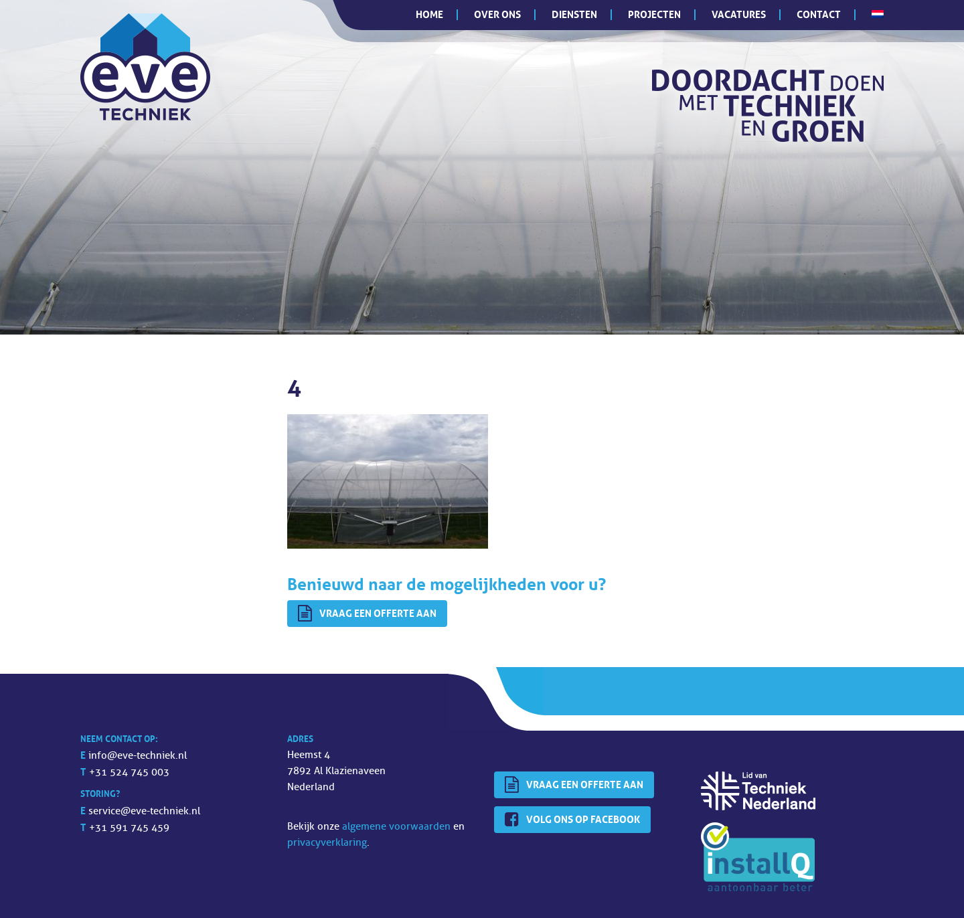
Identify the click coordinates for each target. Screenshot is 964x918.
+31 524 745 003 (129, 772)
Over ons (497, 14)
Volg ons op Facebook (572, 820)
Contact (819, 14)
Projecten (654, 14)
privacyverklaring (327, 842)
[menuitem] (878, 14)
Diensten (574, 14)
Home (429, 14)
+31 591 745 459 (129, 828)
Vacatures (739, 14)
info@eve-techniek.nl (137, 755)
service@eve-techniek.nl (144, 811)
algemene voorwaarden (396, 826)
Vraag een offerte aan (367, 614)
